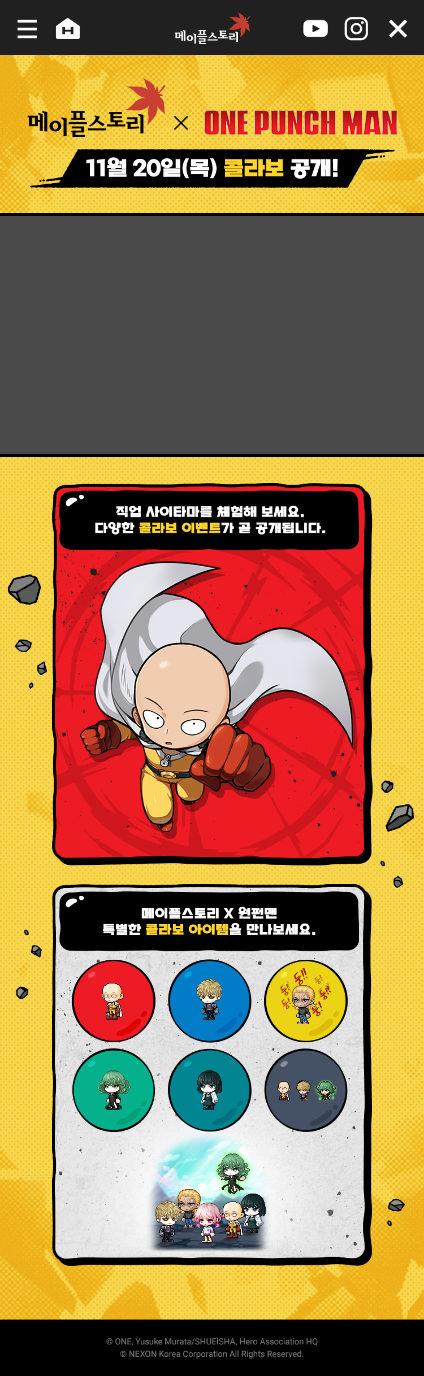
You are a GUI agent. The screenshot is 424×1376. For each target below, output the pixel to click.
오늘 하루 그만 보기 (403, 27)
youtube (318, 27)
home (63, 27)
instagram (360, 27)
